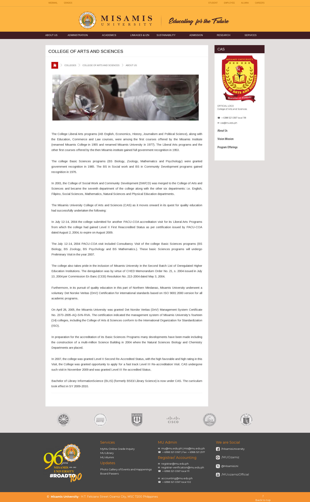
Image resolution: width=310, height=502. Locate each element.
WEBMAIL (53, 3)
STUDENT (213, 3)
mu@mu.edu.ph (171, 448)
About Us (51, 35)
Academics (109, 35)
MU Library (107, 453)
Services (251, 35)
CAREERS (260, 3)
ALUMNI (245, 3)
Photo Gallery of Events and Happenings (126, 469)
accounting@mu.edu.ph (177, 478)
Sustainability (166, 35)
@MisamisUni (229, 466)
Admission (196, 35)
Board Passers (109, 473)
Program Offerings (227, 147)
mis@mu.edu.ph (194, 448)
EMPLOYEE (229, 3)
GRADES (68, 3)
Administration (78, 35)
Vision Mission (225, 138)
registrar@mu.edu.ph (175, 463)
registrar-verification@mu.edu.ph (182, 467)
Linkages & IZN (139, 35)
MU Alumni (107, 457)
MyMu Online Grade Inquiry (117, 448)
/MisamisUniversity (233, 448)
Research (223, 35)
